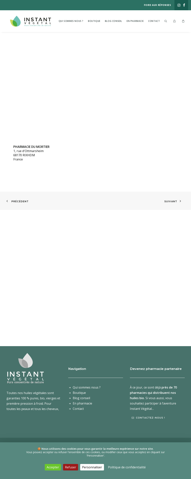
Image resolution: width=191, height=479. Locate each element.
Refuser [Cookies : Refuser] (70, 467)
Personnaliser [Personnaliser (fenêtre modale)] (92, 467)
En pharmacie (141, 20)
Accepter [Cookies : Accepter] (53, 467)
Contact (160, 20)
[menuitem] (179, 5)
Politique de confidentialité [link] (127, 467)
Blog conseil (119, 20)
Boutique (100, 20)
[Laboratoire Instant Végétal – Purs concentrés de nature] (32, 21)
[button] (179, 5)
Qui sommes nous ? (77, 20)
